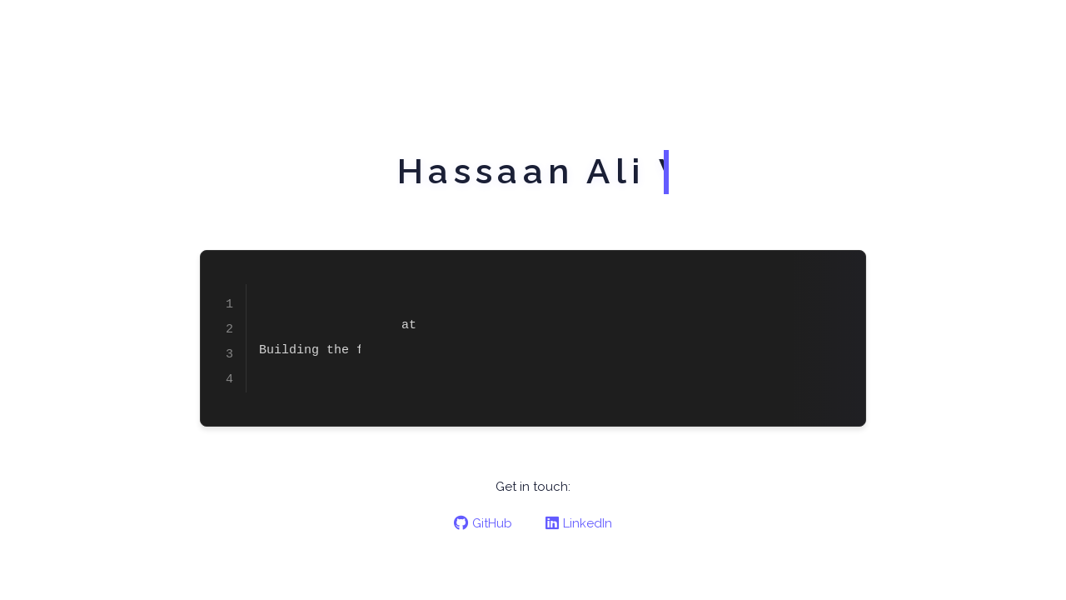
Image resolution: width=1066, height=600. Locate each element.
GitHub (483, 523)
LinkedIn (578, 523)
